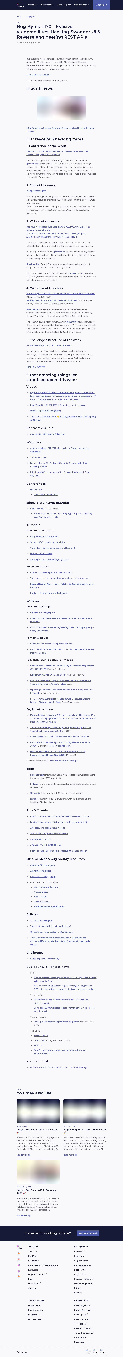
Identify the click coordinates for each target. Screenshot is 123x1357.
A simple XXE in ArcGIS (40, 839)
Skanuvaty (35, 793)
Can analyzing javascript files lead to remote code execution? (59, 736)
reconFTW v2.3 (41, 1035)
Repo (53, 876)
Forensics (73, 627)
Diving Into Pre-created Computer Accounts (51, 643)
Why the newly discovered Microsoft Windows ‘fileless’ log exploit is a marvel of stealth (60, 941)
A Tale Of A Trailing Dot (41, 920)
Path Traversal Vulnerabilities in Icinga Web (51, 698)
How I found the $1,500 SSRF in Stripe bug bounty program (58, 405)
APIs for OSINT (41, 896)
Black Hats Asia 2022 (39, 508)
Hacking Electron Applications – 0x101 (48, 584)
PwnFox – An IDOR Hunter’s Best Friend (49, 593)
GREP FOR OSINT (42, 901)
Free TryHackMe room (60, 745)
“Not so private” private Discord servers (49, 833)
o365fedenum (66, 932)
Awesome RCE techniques (42, 865)
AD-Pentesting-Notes (40, 871)
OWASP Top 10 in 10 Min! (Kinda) (45, 410)
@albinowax (32, 163)
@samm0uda (32, 309)
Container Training (39, 876)
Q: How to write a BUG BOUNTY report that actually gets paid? (56, 233)
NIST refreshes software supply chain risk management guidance (65, 989)
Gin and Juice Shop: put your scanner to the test (49, 345)
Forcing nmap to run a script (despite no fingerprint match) (58, 822)
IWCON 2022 (36, 489)
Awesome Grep (41, 892)
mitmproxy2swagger (36, 190)
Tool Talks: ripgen (38, 457)
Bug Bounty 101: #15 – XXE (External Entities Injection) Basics (59, 392)
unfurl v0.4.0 (40, 1040)
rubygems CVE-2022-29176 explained (47, 675)
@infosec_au (59, 251)
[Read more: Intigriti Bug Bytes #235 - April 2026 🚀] (38, 1111)
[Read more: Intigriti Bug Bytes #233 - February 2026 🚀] (38, 1172)
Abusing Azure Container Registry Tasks (49, 559)
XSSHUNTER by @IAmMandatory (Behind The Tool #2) (51, 237)
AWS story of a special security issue (47, 827)
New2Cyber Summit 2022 (46, 494)
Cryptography (85, 627)
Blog (19, 16)
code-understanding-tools (46, 887)
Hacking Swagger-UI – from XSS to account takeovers (51, 300)
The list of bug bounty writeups (62, 760)
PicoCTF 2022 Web (38, 627)
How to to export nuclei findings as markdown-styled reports (59, 816)
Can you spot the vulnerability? (45, 958)
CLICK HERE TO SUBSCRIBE (38, 74)
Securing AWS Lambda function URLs (47, 542)
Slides (57, 154)
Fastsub (34, 798)
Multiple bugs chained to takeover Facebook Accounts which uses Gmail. (60, 293)
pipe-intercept (37, 774)
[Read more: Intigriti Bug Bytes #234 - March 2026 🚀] (84, 1111)
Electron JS (70, 548)
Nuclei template (58, 684)
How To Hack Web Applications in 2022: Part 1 (52, 572)
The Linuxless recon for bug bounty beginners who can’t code (59, 578)
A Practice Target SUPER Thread (45, 845)
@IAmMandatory (76, 273)
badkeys (34, 784)
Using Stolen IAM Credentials (44, 536)
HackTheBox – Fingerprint (42, 612)
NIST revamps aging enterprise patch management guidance (63, 985)
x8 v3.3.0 (38, 1045)
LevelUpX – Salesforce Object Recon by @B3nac (56, 1021)
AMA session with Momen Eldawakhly (47, 434)
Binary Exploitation (39, 630)
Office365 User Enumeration (43, 932)
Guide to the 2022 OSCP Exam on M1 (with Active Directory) (58, 1067)
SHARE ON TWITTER (35, 367)
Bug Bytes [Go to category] (30, 16)
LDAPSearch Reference (41, 553)
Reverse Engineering (58, 627)
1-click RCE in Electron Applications (46, 548)
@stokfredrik (32, 264)
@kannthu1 (72, 322)
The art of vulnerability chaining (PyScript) (50, 926)
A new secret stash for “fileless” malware (49, 937)
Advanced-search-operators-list (49, 906)
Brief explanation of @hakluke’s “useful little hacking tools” (58, 850)
